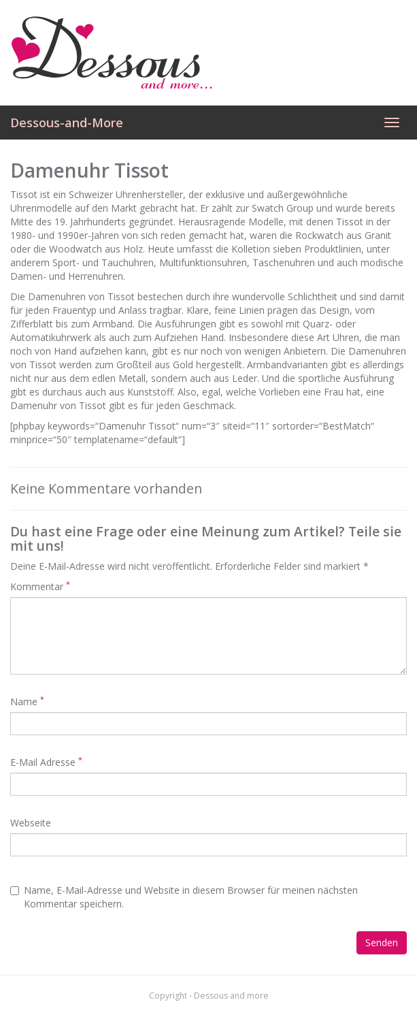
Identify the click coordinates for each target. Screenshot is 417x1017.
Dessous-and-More (66, 122)
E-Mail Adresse (46, 762)
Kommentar (40, 586)
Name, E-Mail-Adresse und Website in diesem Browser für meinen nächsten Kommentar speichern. (184, 897)
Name (27, 701)
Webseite (30, 822)
